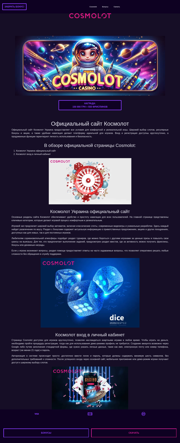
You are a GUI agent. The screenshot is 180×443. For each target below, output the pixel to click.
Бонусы (105, 7)
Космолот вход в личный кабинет (33, 154)
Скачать (117, 7)
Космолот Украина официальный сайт (36, 151)
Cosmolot (93, 7)
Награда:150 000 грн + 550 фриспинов (90, 105)
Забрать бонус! (14, 6)
